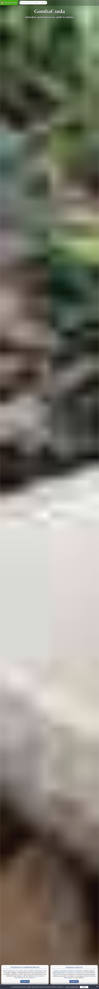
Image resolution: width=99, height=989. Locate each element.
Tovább (25, 981)
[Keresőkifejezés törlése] (42, 2)
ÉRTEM (84, 987)
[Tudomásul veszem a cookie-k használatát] (97, 986)
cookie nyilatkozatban (71, 987)
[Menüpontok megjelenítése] (97, 3)
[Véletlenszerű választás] (45, 2)
